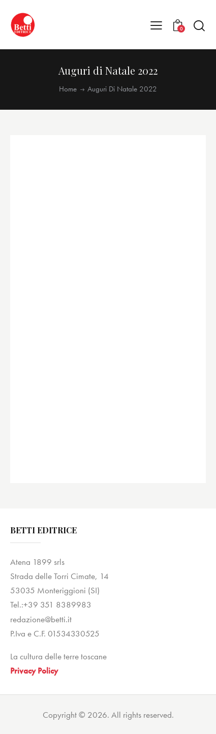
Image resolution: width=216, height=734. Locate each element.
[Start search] (199, 25)
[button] (156, 24)
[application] (108, 309)
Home (68, 89)
